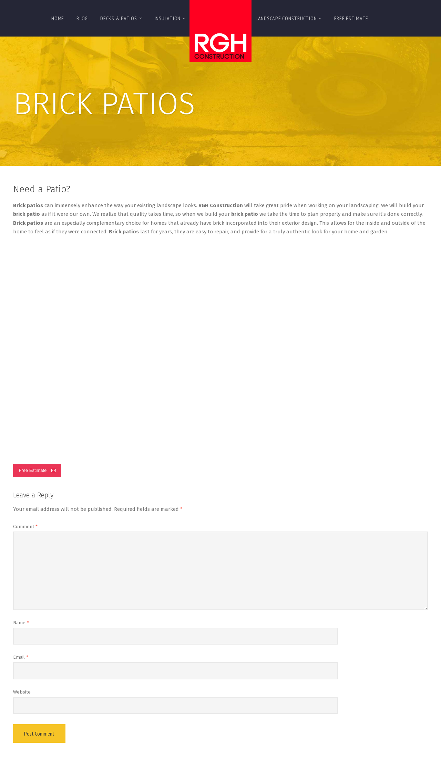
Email (20, 657)
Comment (25, 526)
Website (22, 692)
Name (21, 623)
